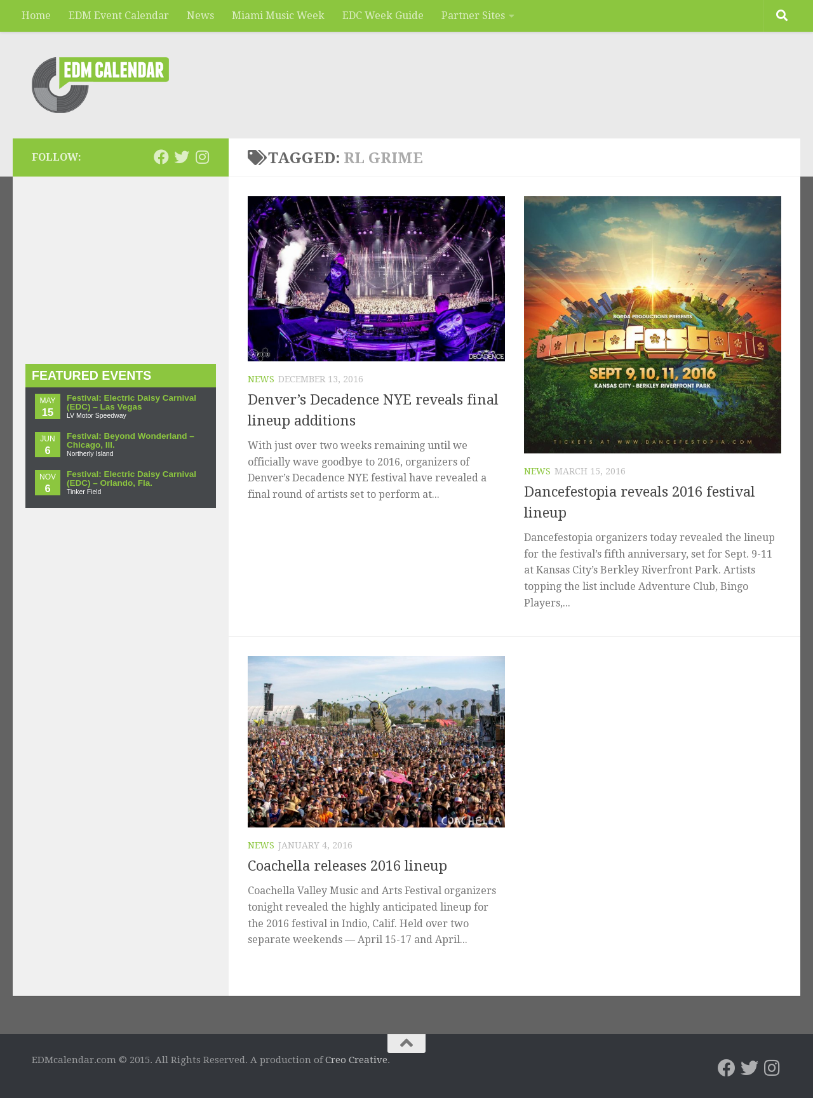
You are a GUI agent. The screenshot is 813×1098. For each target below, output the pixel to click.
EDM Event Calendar (119, 16)
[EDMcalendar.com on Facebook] (161, 156)
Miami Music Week (278, 16)
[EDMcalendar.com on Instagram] (202, 156)
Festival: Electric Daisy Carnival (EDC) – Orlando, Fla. (131, 478)
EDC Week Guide (383, 16)
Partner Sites (473, 16)
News (200, 16)
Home (36, 16)
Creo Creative (356, 1060)
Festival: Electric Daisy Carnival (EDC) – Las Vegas (131, 402)
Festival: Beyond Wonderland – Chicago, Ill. (130, 440)
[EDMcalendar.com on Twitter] (181, 156)
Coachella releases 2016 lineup (347, 866)
